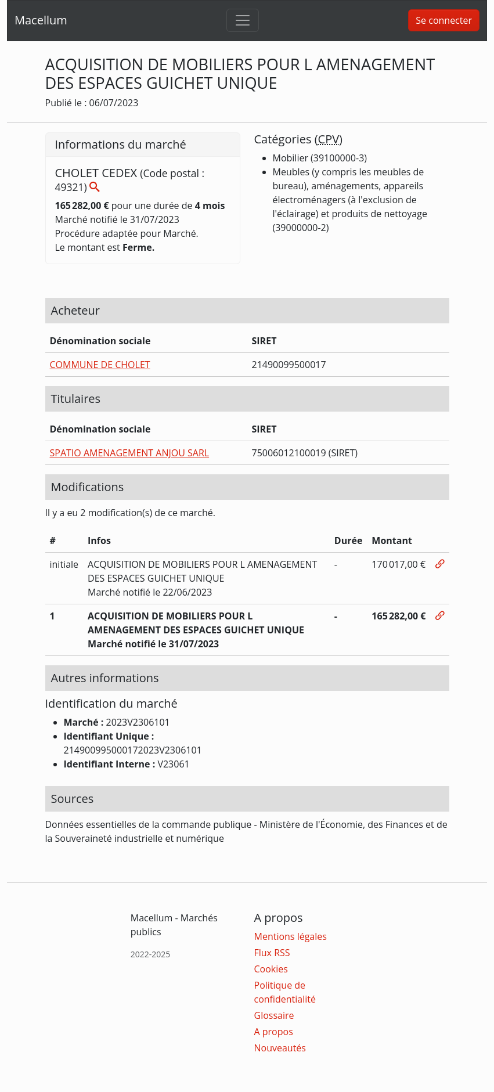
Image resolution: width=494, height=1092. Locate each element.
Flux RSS (272, 952)
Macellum (41, 20)
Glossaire (274, 1015)
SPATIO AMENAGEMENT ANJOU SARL (130, 452)
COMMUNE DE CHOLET (100, 364)
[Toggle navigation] (242, 20)
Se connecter (444, 20)
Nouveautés (280, 1047)
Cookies (271, 969)
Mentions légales (290, 936)
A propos (273, 1031)
